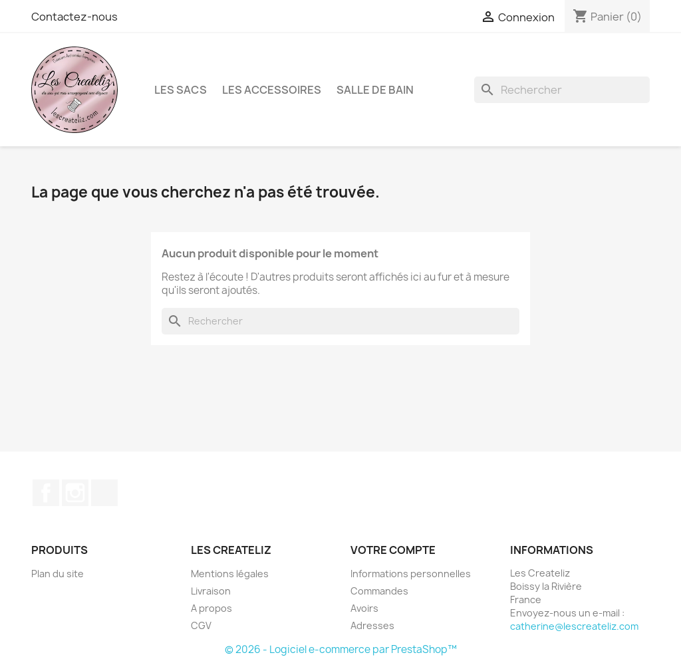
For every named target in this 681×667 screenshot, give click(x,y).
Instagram (75, 492)
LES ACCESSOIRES (271, 89)
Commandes (379, 591)
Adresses (372, 625)
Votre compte (393, 550)
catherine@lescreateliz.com (574, 626)
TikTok (104, 492)
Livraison (211, 591)
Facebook (46, 492)
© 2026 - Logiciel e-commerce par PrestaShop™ (341, 649)
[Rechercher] (562, 89)
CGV (201, 625)
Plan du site (57, 573)
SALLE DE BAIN (375, 89)
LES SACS (180, 89)
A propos (211, 608)
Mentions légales (230, 573)
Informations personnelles (410, 573)
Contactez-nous (74, 16)
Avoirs (364, 608)
